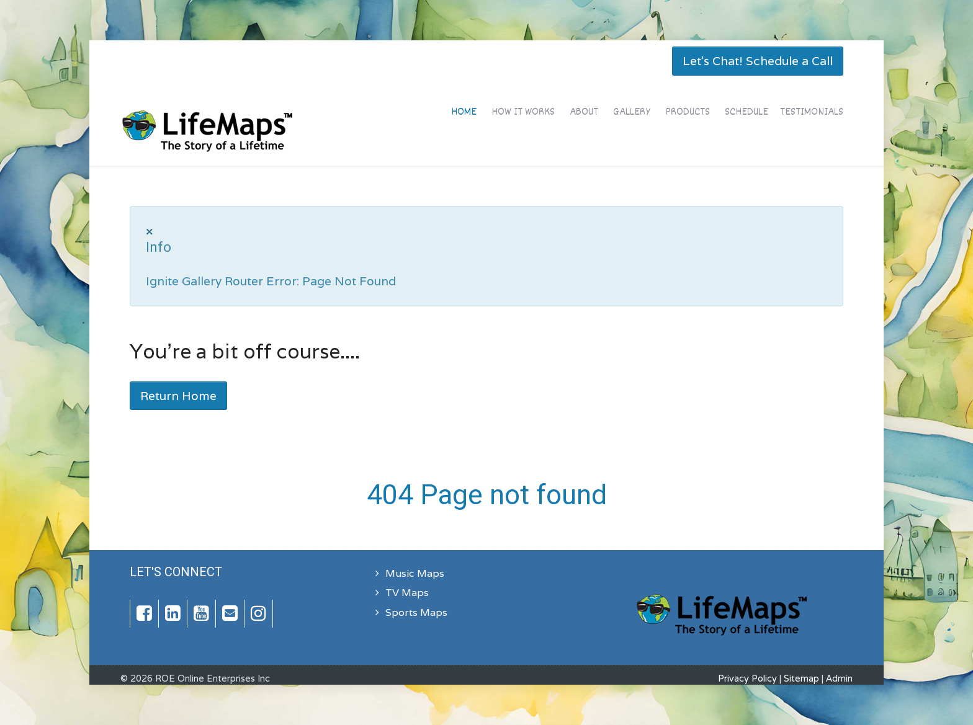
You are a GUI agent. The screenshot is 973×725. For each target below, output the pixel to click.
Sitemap (801, 678)
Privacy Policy (747, 678)
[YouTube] (201, 614)
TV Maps (407, 592)
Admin (839, 678)
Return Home (178, 395)
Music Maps (414, 573)
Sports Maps (416, 612)
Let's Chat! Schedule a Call (758, 60)
